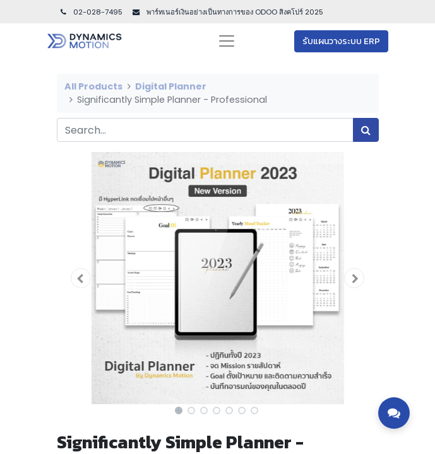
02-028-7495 (90, 12)
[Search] (366, 130)
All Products (93, 86)
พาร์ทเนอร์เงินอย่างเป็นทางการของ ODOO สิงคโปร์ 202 (232, 12)
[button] (81, 278)
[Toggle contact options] (394, 413)
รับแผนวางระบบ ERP (341, 41)
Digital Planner (170, 86)
